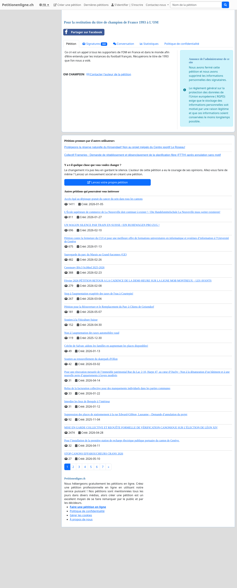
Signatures (94, 92)
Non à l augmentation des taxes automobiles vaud (91, 381)
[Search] (196, 5)
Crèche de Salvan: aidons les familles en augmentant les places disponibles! (106, 394)
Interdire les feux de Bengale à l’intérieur (87, 449)
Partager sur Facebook (82, 80)
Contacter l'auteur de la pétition (109, 123)
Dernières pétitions (96, 5)
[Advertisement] (148, 39)
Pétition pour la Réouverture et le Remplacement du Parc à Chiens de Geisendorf (109, 355)
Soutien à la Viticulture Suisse (81, 368)
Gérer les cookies (81, 564)
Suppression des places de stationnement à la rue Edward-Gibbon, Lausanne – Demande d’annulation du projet (125, 462)
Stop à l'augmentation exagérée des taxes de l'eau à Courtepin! (98, 341)
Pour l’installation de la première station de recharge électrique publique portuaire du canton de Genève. (122, 488)
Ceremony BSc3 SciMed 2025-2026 (84, 315)
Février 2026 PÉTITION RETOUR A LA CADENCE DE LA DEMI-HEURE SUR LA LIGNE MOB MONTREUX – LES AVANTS (138, 329)
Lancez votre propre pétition (107, 231)
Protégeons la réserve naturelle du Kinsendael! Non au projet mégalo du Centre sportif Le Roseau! (124, 195)
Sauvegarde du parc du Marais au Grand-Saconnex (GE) (95, 302)
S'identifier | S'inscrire (127, 5)
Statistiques (149, 92)
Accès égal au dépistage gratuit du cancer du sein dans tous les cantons (103, 247)
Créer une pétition (67, 5)
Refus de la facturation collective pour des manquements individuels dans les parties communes (117, 436)
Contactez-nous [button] (156, 5)
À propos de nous (81, 568)
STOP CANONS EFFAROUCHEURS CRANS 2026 (93, 502)
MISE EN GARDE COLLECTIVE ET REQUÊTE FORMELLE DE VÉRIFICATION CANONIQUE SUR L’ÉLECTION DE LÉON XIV (141, 475)
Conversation (123, 92)
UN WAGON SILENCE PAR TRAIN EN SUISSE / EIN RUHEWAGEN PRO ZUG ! (112, 273)
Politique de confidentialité (181, 92)
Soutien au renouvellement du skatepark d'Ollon (91, 407)
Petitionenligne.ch (18, 4)
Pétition (71, 92)
